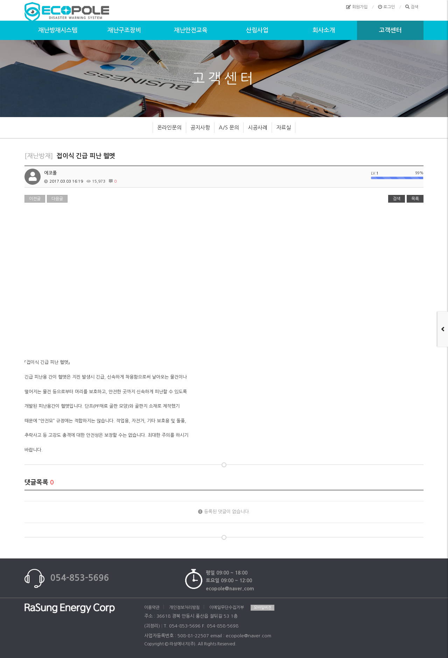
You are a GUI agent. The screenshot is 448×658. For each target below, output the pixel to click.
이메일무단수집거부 (226, 607)
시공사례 (257, 127)
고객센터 (390, 30)
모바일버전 (262, 608)
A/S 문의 (229, 127)
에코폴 (50, 173)
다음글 (57, 199)
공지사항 (200, 127)
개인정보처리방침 (184, 607)
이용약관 (152, 607)
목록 (415, 199)
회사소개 (324, 30)
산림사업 (257, 30)
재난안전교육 (191, 30)
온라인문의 (169, 127)
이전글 (35, 199)
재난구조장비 (124, 30)
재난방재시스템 (57, 30)
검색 (396, 199)
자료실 (283, 127)
